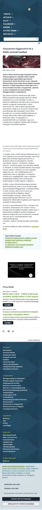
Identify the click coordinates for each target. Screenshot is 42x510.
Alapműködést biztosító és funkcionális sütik (19, 493)
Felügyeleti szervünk (9, 357)
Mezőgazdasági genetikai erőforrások (14, 399)
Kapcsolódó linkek (9, 362)
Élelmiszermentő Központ (11, 449)
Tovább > (8, 305)
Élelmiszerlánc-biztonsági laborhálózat (15, 390)
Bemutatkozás (7, 350)
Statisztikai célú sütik (11, 484)
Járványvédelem (8, 392)
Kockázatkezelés (8, 397)
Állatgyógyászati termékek (11, 383)
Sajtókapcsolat (7, 442)
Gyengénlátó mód (30, 9)
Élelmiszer (6, 418)
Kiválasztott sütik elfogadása (21, 504)
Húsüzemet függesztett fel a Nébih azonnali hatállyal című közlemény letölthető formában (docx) (21, 240)
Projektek (6, 359)
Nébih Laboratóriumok (10, 437)
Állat (4, 421)
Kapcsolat (6, 432)
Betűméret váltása (39, 43)
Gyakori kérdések (9, 458)
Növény (5, 423)
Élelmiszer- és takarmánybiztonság (14, 388)
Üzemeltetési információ (10, 369)
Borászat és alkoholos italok (12, 385)
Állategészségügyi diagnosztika (13, 381)
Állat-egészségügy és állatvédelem (14, 378)
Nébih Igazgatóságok (9, 435)
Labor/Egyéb (7, 425)
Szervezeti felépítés (9, 352)
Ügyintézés (7, 416)
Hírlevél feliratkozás (9, 451)
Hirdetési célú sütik (10, 488)
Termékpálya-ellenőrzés (10, 409)
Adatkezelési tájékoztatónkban (13, 466)
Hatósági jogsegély (9, 447)
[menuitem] (21, 14)
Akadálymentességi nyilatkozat (12, 366)
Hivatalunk (6, 347)
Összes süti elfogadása (21, 499)
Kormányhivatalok (8, 440)
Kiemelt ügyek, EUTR (9, 395)
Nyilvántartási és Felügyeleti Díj (13, 404)
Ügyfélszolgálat (8, 444)
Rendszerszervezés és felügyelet (13, 406)
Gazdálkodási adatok (9, 355)
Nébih (10, 3)
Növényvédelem (8, 402)
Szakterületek (8, 376)
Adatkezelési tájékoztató (10, 364)
